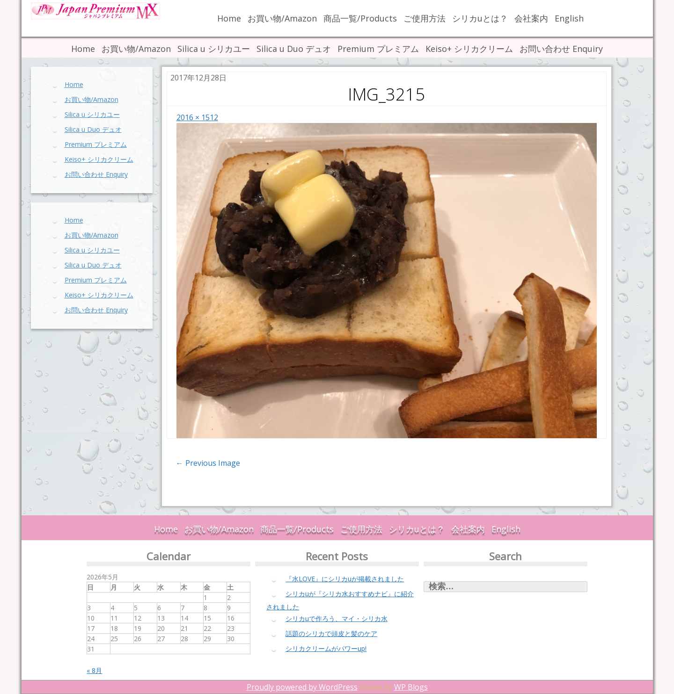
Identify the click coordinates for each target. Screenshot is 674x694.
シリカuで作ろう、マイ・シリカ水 (337, 618)
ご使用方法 (424, 18)
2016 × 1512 (197, 117)
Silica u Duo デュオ (293, 48)
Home (229, 18)
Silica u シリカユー (213, 48)
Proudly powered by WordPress (302, 687)
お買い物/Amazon (282, 18)
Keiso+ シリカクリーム (469, 48)
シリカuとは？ (480, 18)
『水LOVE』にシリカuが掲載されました (345, 578)
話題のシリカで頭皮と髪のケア (331, 633)
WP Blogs (411, 687)
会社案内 (531, 18)
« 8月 (94, 670)
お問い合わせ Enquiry (561, 48)
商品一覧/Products (360, 18)
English (569, 18)
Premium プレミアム (378, 48)
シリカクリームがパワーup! (326, 648)
